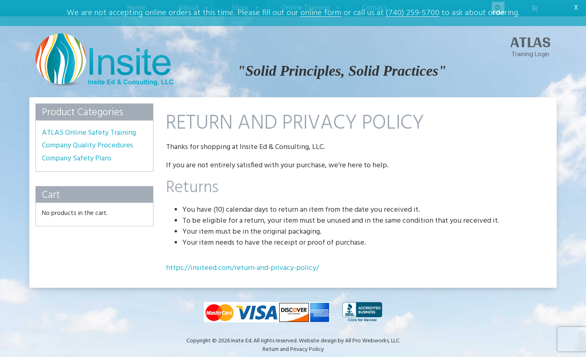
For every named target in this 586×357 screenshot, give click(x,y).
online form (320, 13)
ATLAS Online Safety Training (89, 127)
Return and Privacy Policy (293, 344)
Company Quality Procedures (87, 140)
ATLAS (530, 37)
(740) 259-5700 (413, 13)
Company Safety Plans (77, 153)
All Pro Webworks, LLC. (372, 336)
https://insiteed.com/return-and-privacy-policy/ (242, 263)
